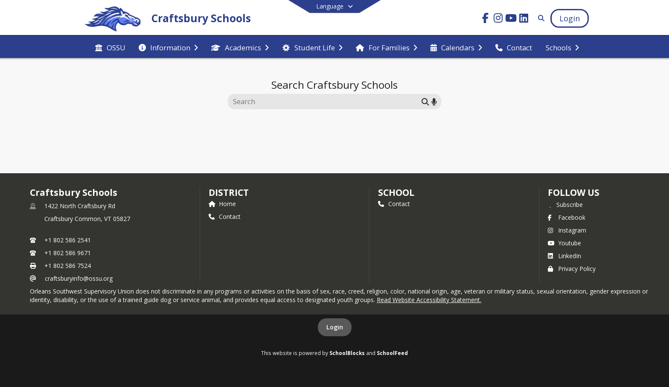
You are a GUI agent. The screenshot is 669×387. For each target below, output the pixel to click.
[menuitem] (110, 47)
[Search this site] (325, 101)
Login (334, 327)
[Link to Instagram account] (498, 19)
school (396, 192)
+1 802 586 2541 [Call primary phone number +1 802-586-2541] (67, 240)
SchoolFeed (392, 352)
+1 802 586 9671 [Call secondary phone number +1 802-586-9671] (67, 253)
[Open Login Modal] (569, 18)
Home (222, 204)
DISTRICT (229, 192)
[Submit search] (425, 101)
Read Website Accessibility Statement (428, 300)
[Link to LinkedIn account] (524, 19)
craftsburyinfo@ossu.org (79, 278)
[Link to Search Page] (539, 18)
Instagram (567, 230)
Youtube (564, 243)
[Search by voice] (434, 101)
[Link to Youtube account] (511, 19)
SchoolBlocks (347, 352)
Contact (225, 216)
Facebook (566, 217)
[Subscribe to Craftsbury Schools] (565, 204)
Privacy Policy (572, 269)
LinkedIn (564, 256)
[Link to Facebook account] (485, 19)
